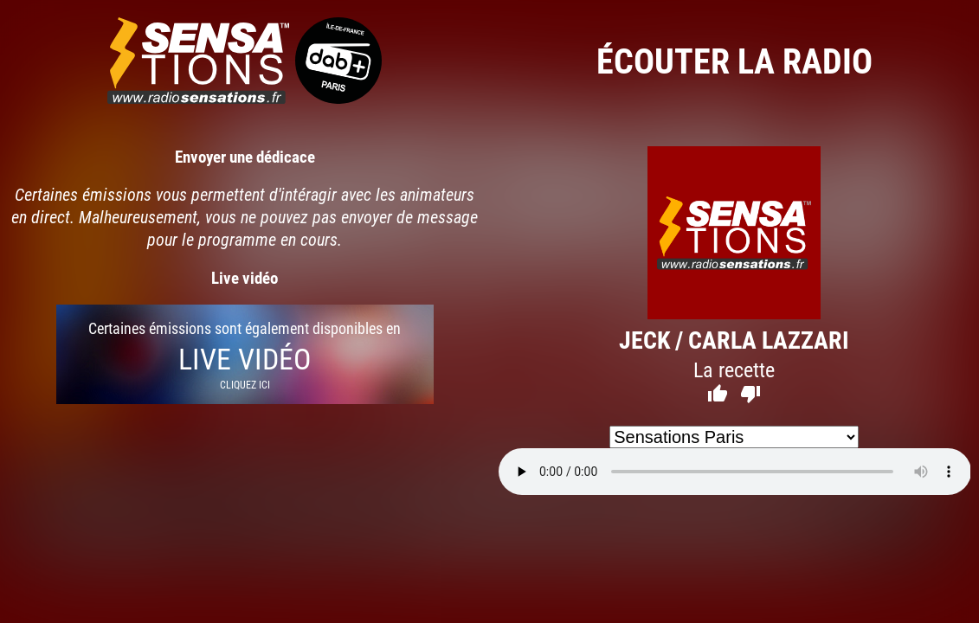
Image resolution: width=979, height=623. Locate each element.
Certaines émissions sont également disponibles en (245, 354)
